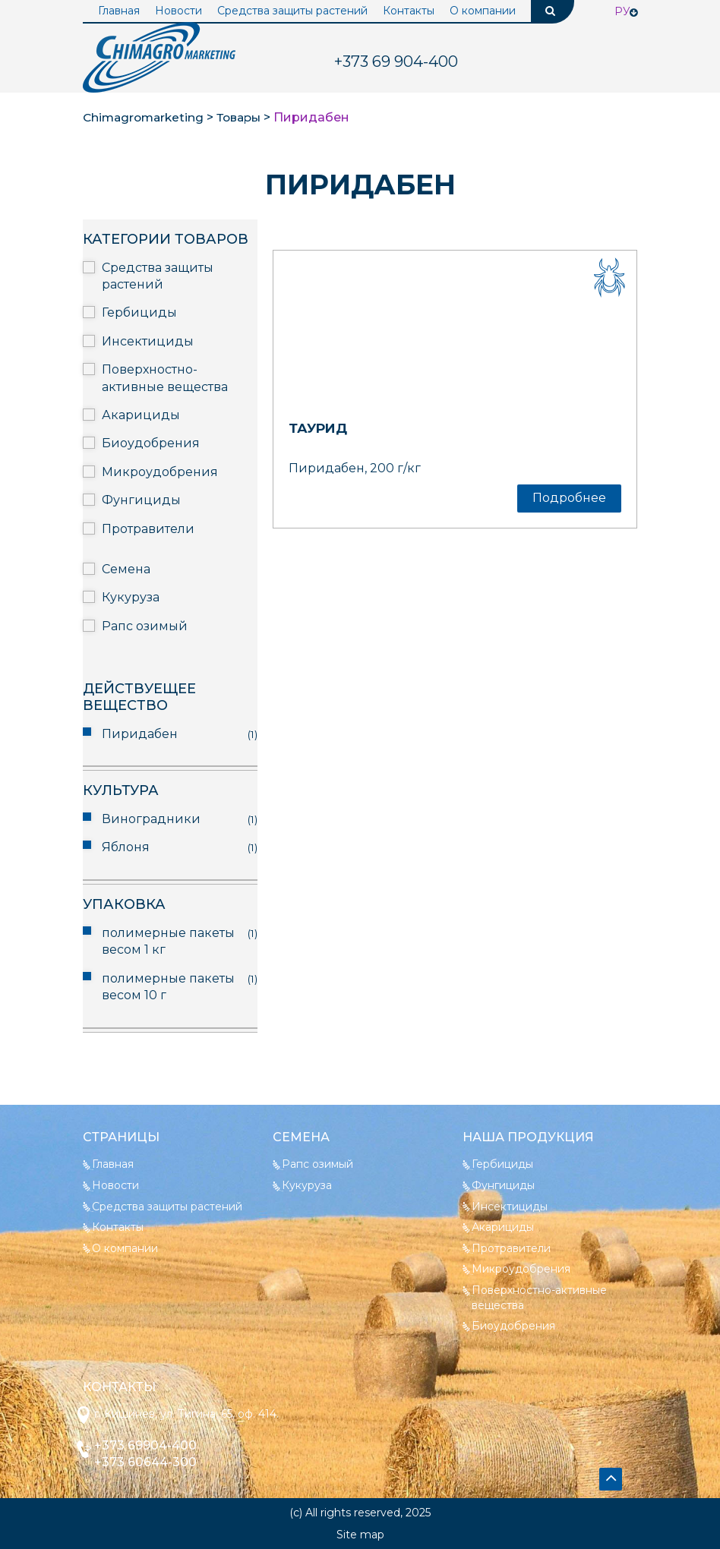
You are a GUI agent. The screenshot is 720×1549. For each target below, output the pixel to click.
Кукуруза (130, 597)
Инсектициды (148, 341)
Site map (360, 1534)
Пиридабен (140, 734)
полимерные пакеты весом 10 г (168, 986)
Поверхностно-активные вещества (165, 377)
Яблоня (126, 847)
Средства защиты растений (292, 10)
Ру (622, 11)
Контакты (408, 10)
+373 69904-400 (150, 1445)
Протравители (148, 529)
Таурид (320, 428)
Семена (126, 569)
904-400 (396, 61)
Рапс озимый (145, 626)
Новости (178, 10)
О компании (483, 10)
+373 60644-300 (150, 1462)
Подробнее (569, 498)
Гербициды (139, 312)
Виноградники (151, 819)
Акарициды (141, 415)
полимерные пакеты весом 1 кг (168, 941)
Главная (119, 10)
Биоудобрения (151, 443)
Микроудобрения (160, 472)
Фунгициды (141, 500)
